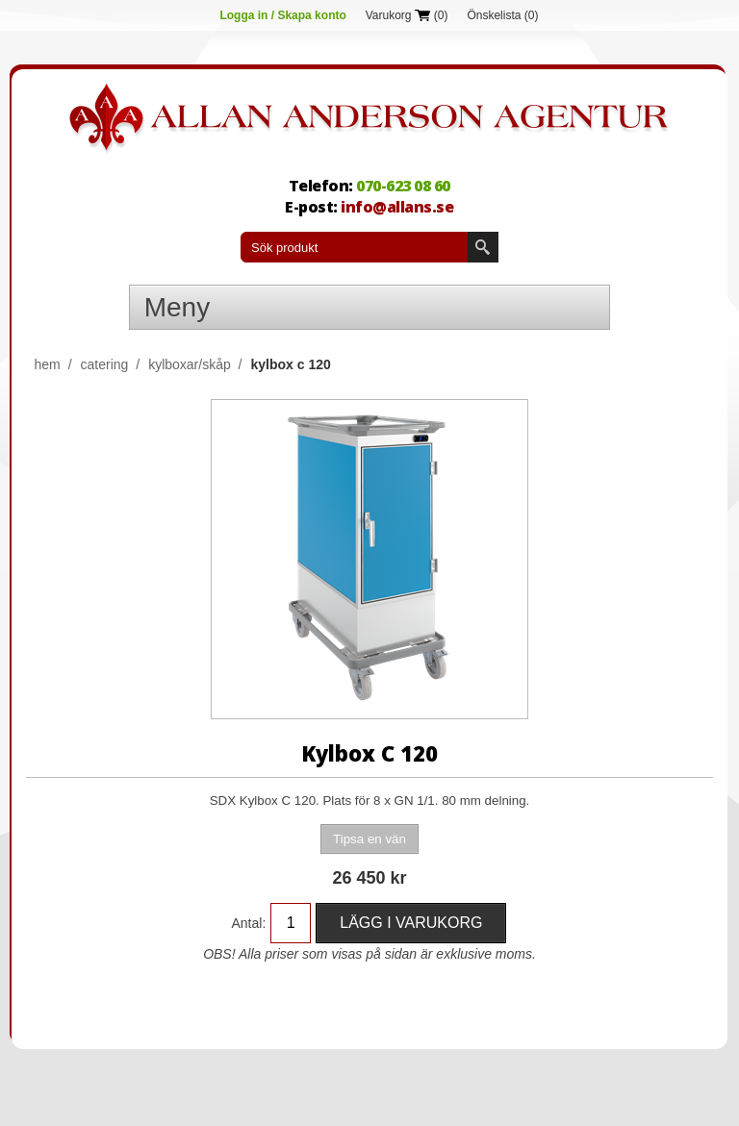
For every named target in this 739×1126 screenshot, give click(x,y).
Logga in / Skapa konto (282, 15)
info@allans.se (397, 206)
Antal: (248, 923)
